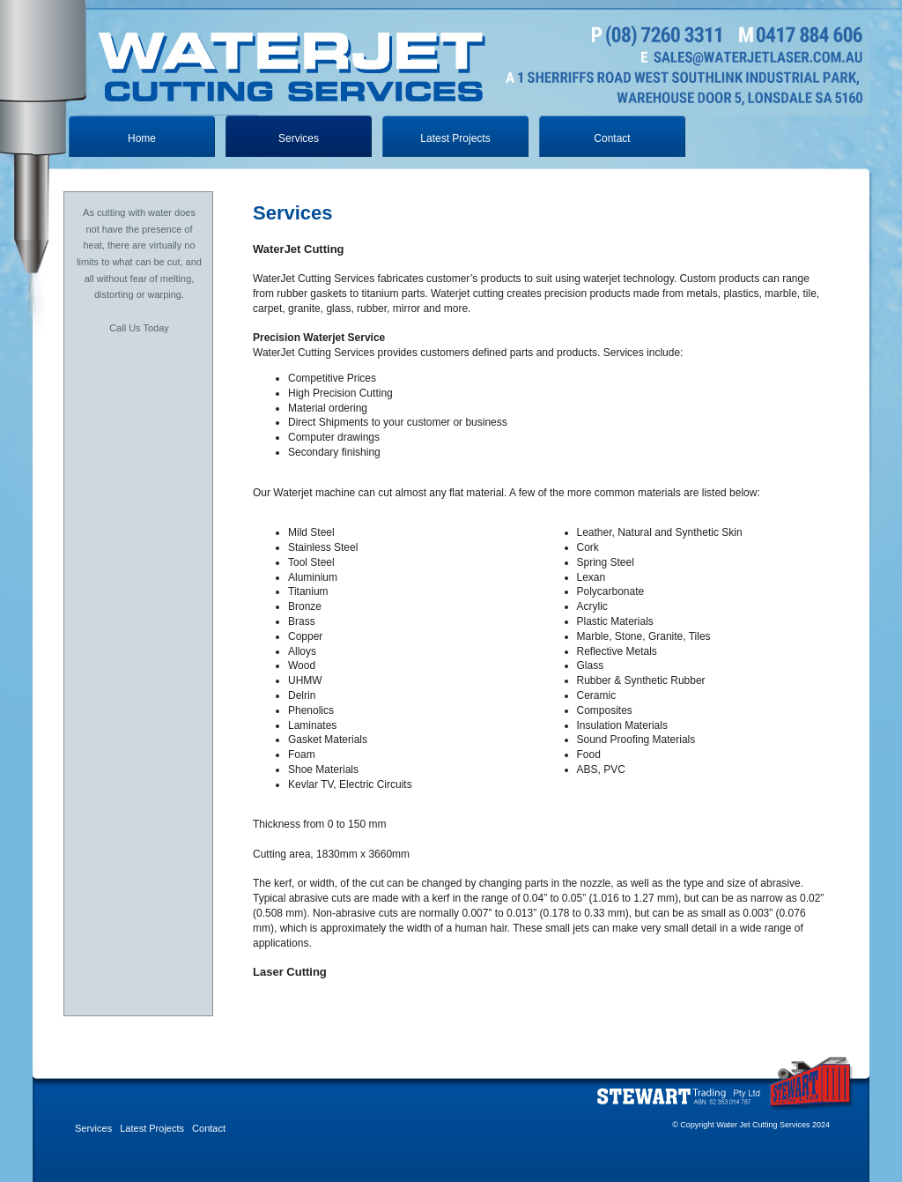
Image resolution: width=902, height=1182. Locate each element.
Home (142, 138)
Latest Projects (455, 138)
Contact (612, 138)
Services (93, 1128)
